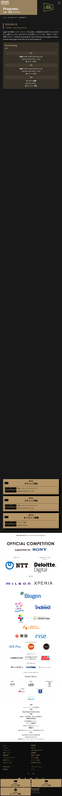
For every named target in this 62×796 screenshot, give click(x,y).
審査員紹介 (6, 755)
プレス (33, 769)
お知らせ (33, 748)
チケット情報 (34, 757)
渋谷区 (25, 726)
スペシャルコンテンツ (9, 757)
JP (28, 774)
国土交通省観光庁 (37, 716)
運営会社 (5, 769)
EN (33, 774)
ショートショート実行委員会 (31, 707)
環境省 (22, 716)
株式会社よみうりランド (25, 730)
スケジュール (6, 750)
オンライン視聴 (32, 86)
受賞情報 (33, 752)
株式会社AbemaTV (38, 730)
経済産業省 (28, 716)
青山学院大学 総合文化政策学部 (31, 735)
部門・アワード (7, 752)
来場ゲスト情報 (35, 755)
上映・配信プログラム (37, 750)
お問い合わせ (6, 767)
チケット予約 (32, 61)
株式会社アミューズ (33, 726)
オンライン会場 (35, 760)
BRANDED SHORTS (36, 762)
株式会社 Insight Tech (31, 737)
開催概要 (33, 745)
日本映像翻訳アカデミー (31, 721)
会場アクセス (6, 760)
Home (4, 745)
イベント (5, 748)
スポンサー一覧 (7, 762)
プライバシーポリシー (37, 767)
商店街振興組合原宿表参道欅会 (31, 712)
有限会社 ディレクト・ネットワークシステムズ (31, 739)
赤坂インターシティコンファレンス (31, 57)
